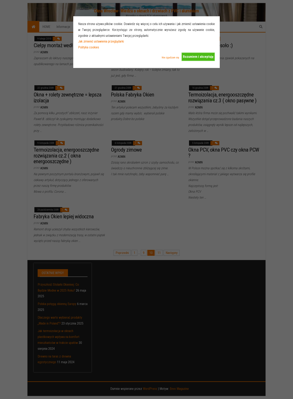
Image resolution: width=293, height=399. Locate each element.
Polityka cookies (88, 47)
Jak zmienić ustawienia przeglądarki (101, 41)
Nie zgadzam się (170, 57)
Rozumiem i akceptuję (198, 57)
